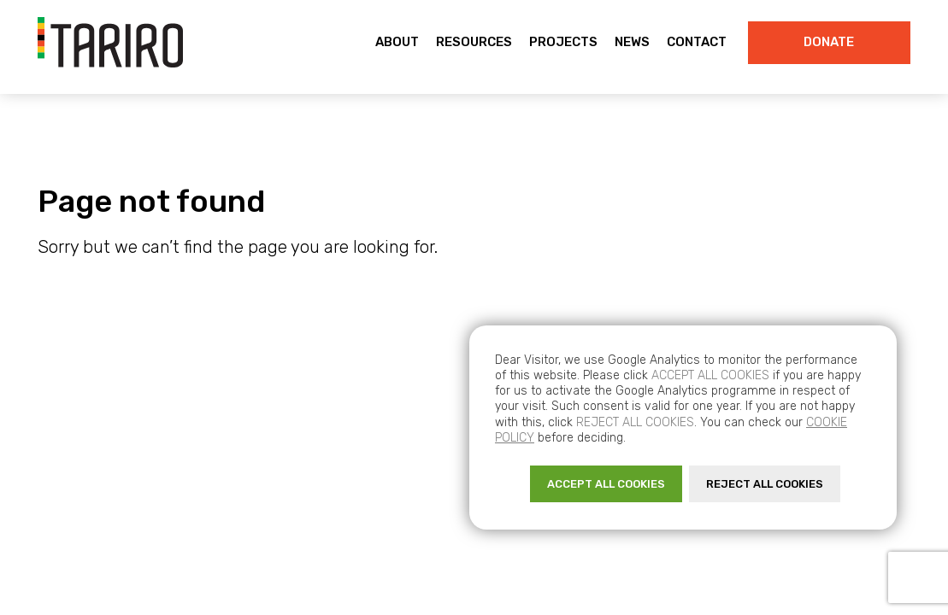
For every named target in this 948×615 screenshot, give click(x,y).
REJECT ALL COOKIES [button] (764, 483)
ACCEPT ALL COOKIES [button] (606, 483)
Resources (474, 42)
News (632, 42)
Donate (829, 42)
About (397, 42)
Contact (697, 42)
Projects (563, 42)
